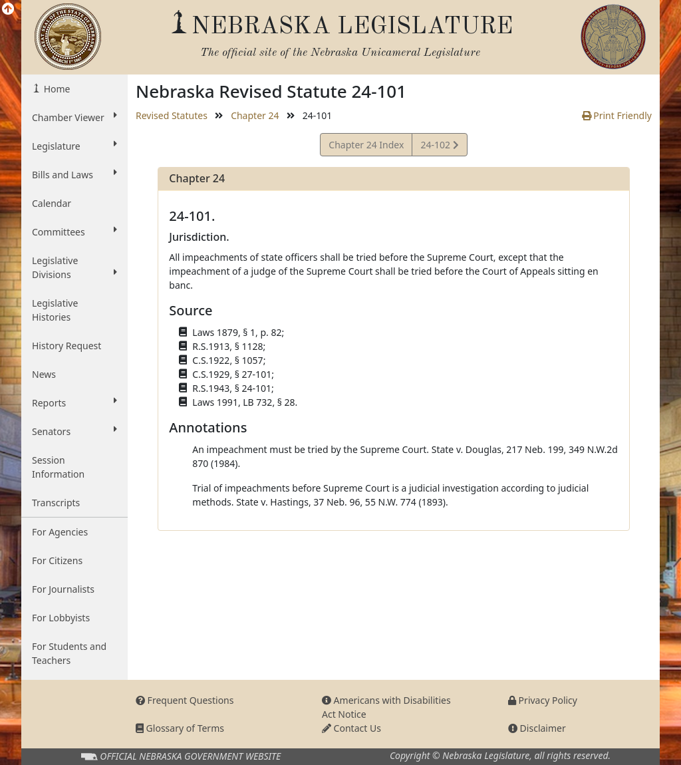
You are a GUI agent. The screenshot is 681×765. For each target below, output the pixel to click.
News (44, 374)
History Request (66, 345)
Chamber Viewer (74, 117)
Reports (74, 402)
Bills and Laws (74, 174)
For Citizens (57, 560)
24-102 (439, 146)
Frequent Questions (185, 700)
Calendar (51, 203)
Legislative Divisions (74, 267)
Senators (74, 431)
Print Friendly (617, 115)
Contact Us (351, 728)
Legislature (74, 145)
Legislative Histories (55, 310)
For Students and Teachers (69, 653)
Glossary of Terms (180, 728)
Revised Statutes (171, 115)
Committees (74, 231)
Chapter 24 (255, 115)
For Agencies (60, 532)
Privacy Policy (542, 700)
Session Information (58, 467)
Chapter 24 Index (366, 144)
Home (55, 88)
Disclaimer (537, 728)
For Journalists (63, 589)
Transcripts (56, 502)
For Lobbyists (61, 617)
